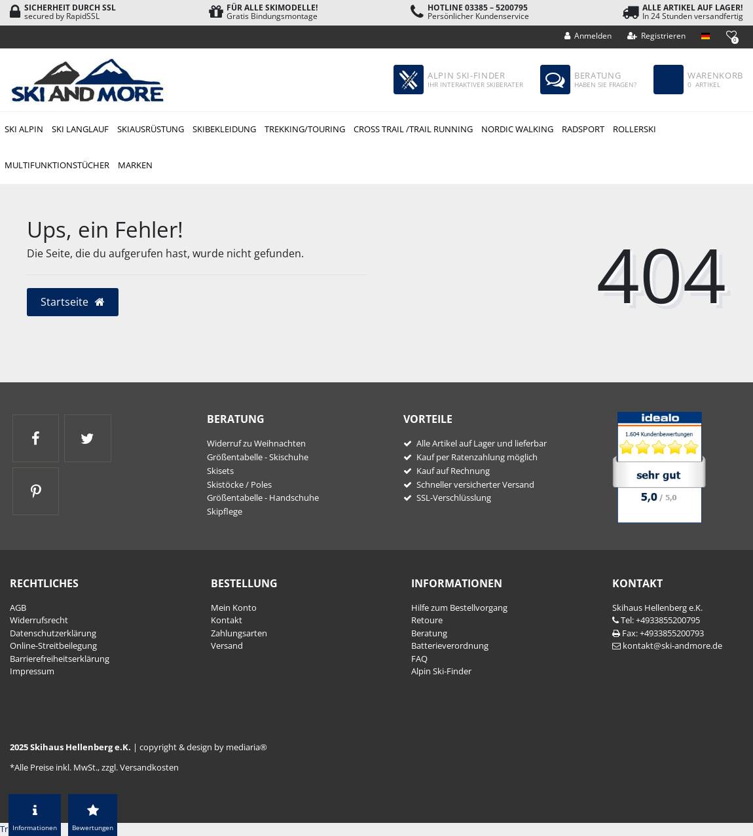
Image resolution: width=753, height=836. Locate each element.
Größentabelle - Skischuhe (257, 457)
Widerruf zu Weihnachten (256, 443)
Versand (227, 645)
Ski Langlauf (80, 129)
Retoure (427, 620)
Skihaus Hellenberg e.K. (657, 607)
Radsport (583, 129)
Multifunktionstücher (57, 165)
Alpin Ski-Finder (441, 671)
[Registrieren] (657, 36)
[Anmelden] (588, 36)
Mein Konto (234, 607)
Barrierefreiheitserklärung (59, 658)
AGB (18, 607)
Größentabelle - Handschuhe (263, 497)
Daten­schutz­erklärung (53, 633)
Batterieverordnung (449, 645)
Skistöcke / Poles (239, 484)
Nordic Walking (517, 129)
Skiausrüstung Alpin (150, 130)
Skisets (220, 471)
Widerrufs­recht (39, 620)
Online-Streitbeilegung (53, 645)
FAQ (419, 658)
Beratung (429, 633)
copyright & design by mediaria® (203, 747)
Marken (135, 165)
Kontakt (226, 620)
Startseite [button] (73, 302)
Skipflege (224, 511)
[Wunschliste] (731, 35)
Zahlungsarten (239, 633)
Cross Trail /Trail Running (413, 129)
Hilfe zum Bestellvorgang (459, 607)
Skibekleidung (224, 129)
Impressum (32, 671)
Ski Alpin (24, 129)
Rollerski (634, 129)
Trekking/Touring (305, 129)
